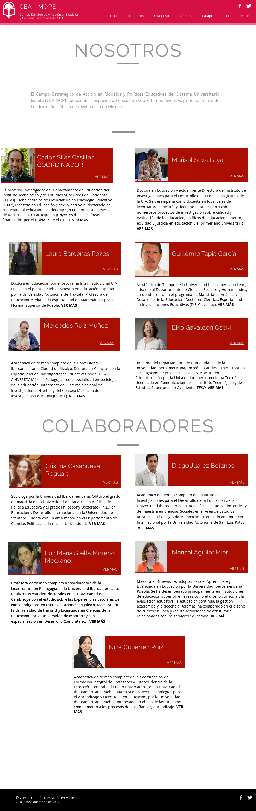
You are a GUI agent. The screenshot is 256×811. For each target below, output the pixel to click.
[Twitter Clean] (249, 6)
